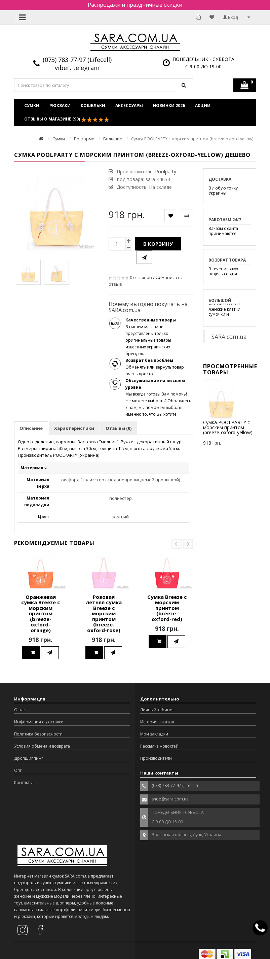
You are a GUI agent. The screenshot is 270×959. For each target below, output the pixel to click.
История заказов (157, 722)
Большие (112, 139)
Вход (230, 17)
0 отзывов (141, 277)
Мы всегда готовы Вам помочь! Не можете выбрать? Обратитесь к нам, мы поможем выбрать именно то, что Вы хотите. (158, 397)
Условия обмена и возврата (42, 746)
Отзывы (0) (118, 428)
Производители (156, 758)
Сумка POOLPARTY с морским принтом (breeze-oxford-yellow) (228, 427)
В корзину (158, 243)
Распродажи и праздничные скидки (135, 4)
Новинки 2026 (169, 105)
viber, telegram (77, 68)
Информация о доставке (38, 722)
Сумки (31, 105)
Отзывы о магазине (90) (66, 119)
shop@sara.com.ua (170, 799)
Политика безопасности (38, 734)
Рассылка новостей (159, 746)
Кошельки (93, 105)
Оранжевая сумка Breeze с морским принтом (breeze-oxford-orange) (40, 613)
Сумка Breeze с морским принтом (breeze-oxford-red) (167, 607)
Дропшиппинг (28, 758)
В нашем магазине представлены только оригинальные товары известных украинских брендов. (150, 336)
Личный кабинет (157, 710)
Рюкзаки (60, 105)
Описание (31, 428)
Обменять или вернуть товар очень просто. (154, 367)
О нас (20, 710)
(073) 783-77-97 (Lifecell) (77, 60)
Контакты (23, 782)
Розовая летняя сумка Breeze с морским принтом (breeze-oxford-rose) (104, 613)
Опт (18, 770)
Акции (202, 105)
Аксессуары (129, 105)
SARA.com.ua (229, 337)
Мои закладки (154, 734)
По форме (84, 139)
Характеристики (74, 428)
